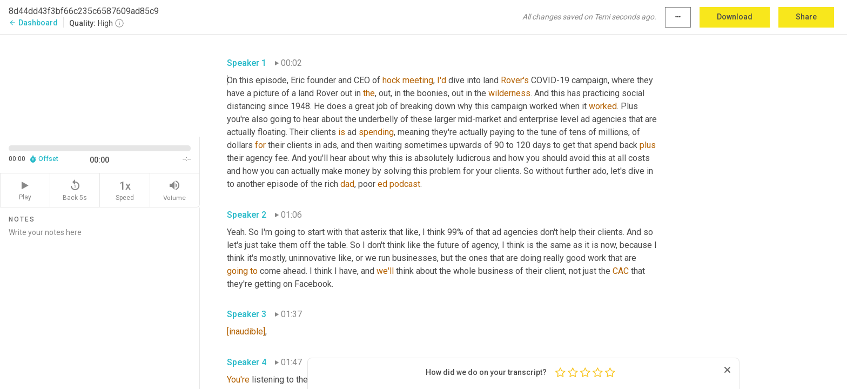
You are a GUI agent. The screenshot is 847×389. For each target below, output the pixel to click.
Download (734, 16)
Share (806, 16)
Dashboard (33, 22)
